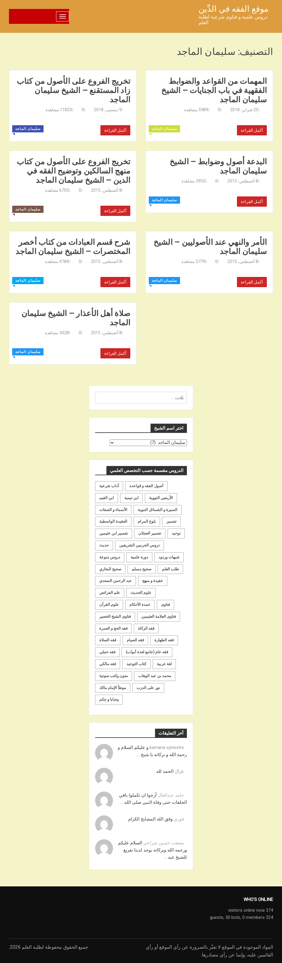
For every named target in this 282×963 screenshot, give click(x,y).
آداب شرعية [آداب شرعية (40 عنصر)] (109, 486)
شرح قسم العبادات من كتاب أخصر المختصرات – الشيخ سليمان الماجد (73, 246)
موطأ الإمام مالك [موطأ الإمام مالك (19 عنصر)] (112, 687)
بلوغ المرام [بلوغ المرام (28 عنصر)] (147, 521)
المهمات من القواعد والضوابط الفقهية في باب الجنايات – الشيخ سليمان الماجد (214, 90)
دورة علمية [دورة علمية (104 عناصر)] (139, 557)
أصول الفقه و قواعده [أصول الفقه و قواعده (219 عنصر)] (146, 486)
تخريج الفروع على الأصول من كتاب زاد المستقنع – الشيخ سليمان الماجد (73, 90)
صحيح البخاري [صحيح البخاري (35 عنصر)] (110, 569)
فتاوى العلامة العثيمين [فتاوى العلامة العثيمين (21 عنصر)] (158, 616)
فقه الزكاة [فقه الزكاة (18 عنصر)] (146, 628)
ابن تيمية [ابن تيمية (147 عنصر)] (131, 498)
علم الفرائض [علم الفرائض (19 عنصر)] (109, 592)
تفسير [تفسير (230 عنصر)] (171, 521)
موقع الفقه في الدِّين (234, 9)
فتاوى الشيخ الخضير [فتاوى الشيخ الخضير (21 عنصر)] (115, 616)
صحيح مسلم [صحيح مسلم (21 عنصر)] (141, 569)
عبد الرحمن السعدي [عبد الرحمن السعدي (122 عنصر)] (115, 580)
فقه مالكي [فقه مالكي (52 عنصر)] (107, 664)
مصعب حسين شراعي (163, 843)
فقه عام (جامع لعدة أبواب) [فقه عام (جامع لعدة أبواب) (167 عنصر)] (147, 652)
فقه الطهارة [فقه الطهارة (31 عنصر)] (164, 640)
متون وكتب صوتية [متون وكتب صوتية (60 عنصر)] (113, 676)
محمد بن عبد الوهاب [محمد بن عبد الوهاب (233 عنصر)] (154, 676)
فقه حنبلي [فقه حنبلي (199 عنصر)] (107, 652)
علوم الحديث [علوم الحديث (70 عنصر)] (141, 592)
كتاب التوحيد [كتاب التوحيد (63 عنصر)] (136, 664)
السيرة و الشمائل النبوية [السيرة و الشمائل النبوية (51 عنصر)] (157, 509)
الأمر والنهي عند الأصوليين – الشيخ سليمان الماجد (210, 246)
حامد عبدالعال (171, 795)
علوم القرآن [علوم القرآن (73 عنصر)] (109, 604)
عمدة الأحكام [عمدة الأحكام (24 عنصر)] (140, 604)
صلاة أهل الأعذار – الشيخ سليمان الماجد (76, 318)
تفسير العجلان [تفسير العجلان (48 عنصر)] (149, 533)
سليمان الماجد (28, 129)
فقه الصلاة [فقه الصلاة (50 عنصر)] (107, 640)
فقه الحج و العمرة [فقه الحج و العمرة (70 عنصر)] (113, 628)
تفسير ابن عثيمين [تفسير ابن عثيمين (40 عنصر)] (113, 533)
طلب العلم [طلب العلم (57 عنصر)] (170, 569)
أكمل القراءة (115, 130)
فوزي (179, 819)
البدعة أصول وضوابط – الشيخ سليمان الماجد (218, 166)
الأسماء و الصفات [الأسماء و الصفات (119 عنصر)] (113, 509)
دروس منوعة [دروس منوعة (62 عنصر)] (109, 557)
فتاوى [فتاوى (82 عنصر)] (165, 604)
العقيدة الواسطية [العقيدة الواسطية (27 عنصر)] (113, 521)
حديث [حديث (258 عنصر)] (104, 545)
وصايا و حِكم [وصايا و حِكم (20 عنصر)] (109, 699)
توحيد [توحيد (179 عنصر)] (176, 533)
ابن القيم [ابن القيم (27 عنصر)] (106, 498)
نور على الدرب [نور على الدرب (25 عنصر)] (148, 687)
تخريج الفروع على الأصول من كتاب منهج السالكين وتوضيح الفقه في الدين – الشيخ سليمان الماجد (73, 171)
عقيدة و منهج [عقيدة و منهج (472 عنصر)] (152, 580)
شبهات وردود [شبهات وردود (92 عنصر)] (169, 557)
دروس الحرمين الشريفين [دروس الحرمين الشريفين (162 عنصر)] (139, 545)
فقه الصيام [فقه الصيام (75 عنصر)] (135, 640)
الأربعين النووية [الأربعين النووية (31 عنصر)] (161, 498)
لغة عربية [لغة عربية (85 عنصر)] (164, 664)
